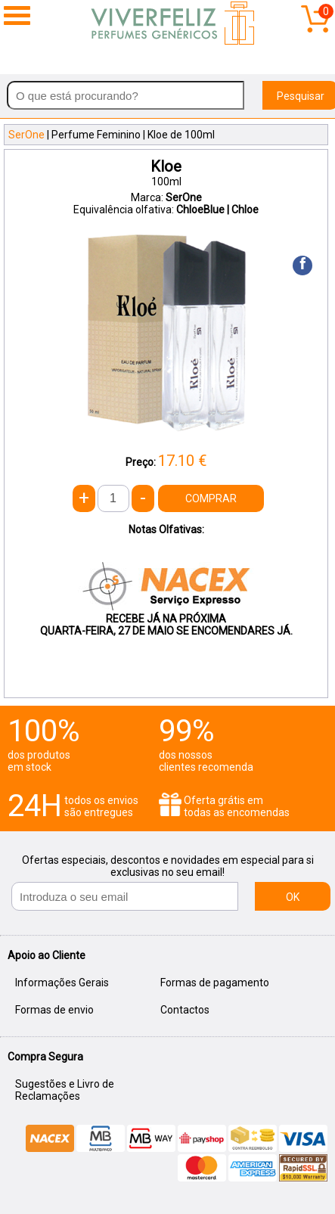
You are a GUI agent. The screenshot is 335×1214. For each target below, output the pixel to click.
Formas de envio (54, 1010)
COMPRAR (211, 498)
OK (292, 897)
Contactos (184, 1010)
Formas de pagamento (214, 982)
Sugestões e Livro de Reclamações (64, 1090)
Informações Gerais (62, 982)
